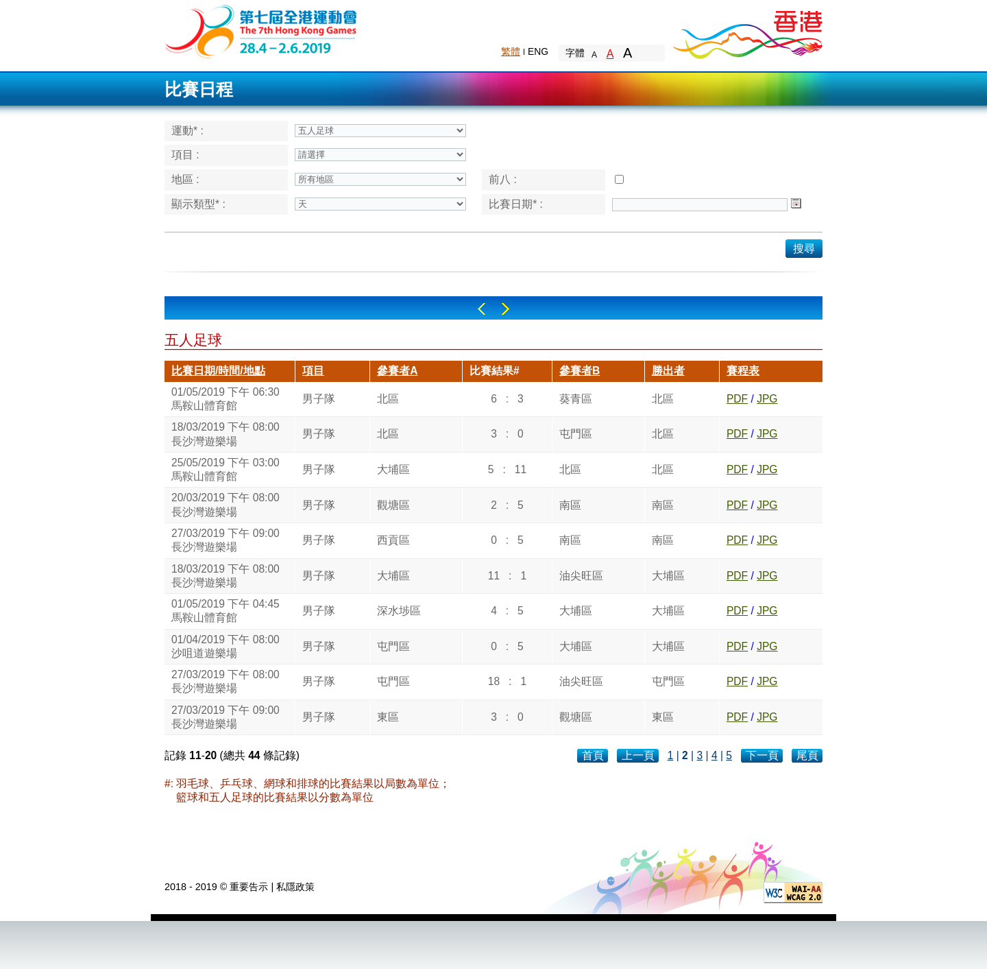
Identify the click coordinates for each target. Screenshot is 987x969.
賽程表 (743, 370)
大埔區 (393, 469)
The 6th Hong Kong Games (261, 30)
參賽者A (397, 370)
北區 (388, 399)
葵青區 (575, 399)
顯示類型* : (198, 204)
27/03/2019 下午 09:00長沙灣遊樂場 (225, 540)
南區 (570, 505)
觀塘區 (393, 505)
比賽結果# (495, 370)
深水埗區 (399, 611)
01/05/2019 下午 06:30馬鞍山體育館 (225, 398)
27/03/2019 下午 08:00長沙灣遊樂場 (225, 681)
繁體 (510, 51)
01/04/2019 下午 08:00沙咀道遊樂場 (225, 646)
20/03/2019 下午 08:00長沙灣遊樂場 (225, 504)
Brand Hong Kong (747, 31)
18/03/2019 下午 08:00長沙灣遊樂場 (225, 433)
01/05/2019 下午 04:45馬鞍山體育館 (225, 610)
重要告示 (249, 886)
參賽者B (579, 370)
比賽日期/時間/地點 (218, 370)
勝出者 (668, 370)
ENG (538, 51)
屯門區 (575, 434)
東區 (388, 717)
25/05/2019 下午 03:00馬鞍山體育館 (225, 469)
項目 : (185, 154)
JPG (767, 399)
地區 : (185, 179)
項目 (313, 370)
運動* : (187, 130)
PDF (737, 399)
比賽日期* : (516, 204)
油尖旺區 (581, 576)
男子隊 (318, 399)
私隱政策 (295, 886)
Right (505, 309)
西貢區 (393, 540)
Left (481, 309)
